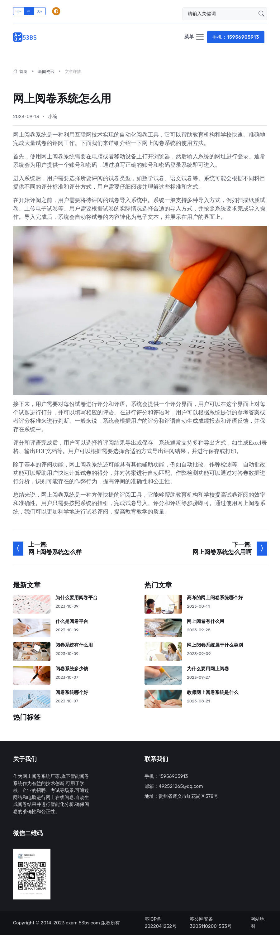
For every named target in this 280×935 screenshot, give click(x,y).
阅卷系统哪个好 (71, 693)
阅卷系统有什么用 (74, 645)
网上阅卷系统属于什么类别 (215, 645)
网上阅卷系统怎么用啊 (222, 552)
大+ (39, 11)
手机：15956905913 (235, 37)
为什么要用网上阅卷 (208, 669)
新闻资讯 (46, 72)
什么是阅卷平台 (71, 621)
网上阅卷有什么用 (206, 621)
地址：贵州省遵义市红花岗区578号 (181, 796)
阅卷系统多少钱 (71, 669)
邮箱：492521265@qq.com (174, 786)
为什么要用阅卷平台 (76, 598)
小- (19, 11)
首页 (20, 72)
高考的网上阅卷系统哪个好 (215, 598)
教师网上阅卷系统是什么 (213, 693)
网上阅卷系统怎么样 (55, 552)
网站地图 (257, 923)
